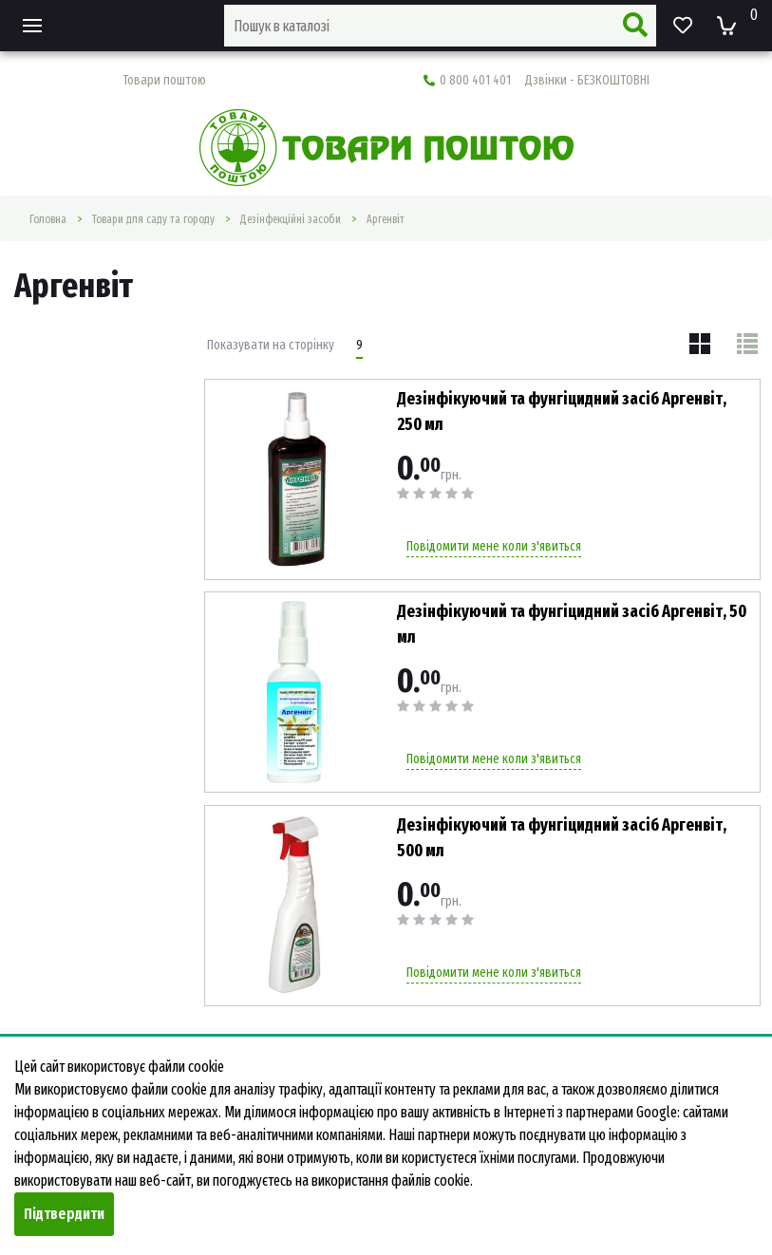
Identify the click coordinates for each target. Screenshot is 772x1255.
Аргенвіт (386, 219)
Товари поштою (164, 80)
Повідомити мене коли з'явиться (493, 546)
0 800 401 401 (537, 80)
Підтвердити (64, 1214)
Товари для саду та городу (153, 219)
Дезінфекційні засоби (290, 219)
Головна (47, 219)
